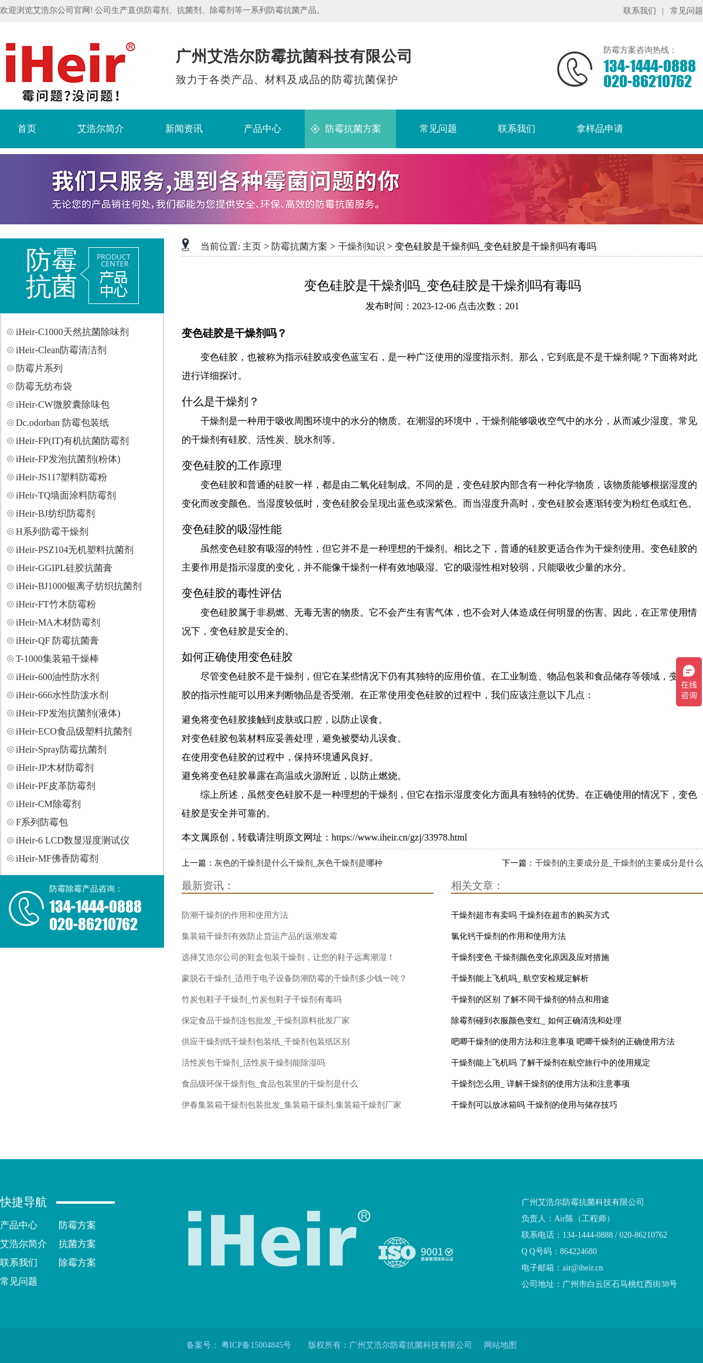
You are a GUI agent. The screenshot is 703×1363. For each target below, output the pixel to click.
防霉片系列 (39, 368)
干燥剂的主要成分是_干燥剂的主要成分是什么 (619, 863)
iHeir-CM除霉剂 (48, 804)
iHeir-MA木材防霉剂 (58, 622)
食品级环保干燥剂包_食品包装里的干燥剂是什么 (270, 1084)
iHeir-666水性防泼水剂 (62, 695)
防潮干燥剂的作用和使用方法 (235, 915)
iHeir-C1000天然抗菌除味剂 (72, 332)
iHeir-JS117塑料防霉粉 (61, 477)
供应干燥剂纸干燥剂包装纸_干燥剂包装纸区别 (266, 1041)
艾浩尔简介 (23, 1244)
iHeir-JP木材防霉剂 (55, 768)
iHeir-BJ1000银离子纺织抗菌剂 (79, 586)
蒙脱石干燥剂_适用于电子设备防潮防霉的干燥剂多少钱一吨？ (294, 978)
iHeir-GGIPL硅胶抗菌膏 (64, 568)
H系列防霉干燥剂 (52, 532)
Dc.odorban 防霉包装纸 (62, 423)
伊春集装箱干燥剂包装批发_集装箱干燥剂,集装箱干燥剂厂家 (291, 1105)
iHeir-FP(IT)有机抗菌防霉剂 (72, 441)
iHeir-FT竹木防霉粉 (56, 604)
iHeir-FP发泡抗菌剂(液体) (68, 713)
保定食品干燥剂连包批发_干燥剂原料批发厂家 (266, 1020)
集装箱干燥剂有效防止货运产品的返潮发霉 (259, 936)
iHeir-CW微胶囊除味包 (63, 404)
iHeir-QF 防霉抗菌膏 (57, 640)
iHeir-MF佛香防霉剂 (57, 858)
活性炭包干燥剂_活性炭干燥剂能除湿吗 (253, 1062)
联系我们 (639, 10)
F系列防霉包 (42, 822)
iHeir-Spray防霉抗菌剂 (61, 749)
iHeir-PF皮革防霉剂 (55, 786)
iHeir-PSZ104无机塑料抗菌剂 (75, 550)
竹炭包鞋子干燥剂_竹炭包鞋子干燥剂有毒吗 (262, 999)
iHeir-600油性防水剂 (57, 677)
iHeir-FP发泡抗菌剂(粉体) (68, 459)
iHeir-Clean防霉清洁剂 (61, 350)
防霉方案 (77, 1225)
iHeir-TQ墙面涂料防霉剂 (66, 495)
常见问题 (686, 10)
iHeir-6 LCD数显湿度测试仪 (72, 840)
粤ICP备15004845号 (256, 1345)
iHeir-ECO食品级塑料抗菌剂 (74, 731)
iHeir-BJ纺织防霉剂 (55, 513)
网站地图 (500, 1345)
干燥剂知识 (361, 246)
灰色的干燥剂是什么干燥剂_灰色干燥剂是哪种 (298, 863)
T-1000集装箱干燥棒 (57, 659)
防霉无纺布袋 (44, 386)
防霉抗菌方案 (299, 246)
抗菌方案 (77, 1244)
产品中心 (18, 1225)
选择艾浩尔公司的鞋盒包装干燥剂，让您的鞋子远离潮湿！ (288, 957)
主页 (252, 246)
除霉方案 (77, 1263)
